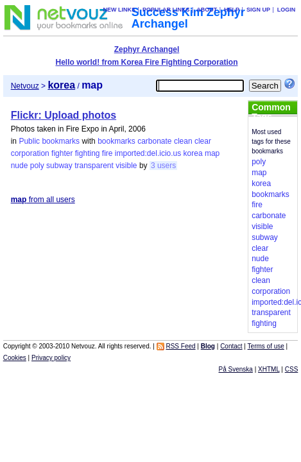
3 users (163, 165)
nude (19, 165)
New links (119, 9)
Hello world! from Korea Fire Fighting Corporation (146, 62)
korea (193, 153)
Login (286, 9)
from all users (43, 199)
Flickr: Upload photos (63, 115)
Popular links (166, 9)
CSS (291, 369)
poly (37, 165)
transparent (94, 165)
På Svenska (236, 369)
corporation (30, 153)
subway (59, 165)
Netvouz (25, 85)
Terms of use (266, 346)
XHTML (269, 369)
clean (183, 141)
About (206, 9)
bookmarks (116, 141)
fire (107, 153)
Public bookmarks (49, 141)
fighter (62, 153)
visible (126, 165)
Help (231, 9)
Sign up (258, 9)
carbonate (154, 141)
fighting (87, 153)
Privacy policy (51, 357)
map (212, 153)
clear (202, 141)
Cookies (14, 357)
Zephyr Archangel (147, 49)
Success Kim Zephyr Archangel (188, 18)
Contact (231, 346)
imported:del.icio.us (148, 153)
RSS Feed (180, 346)
